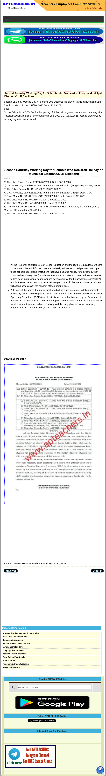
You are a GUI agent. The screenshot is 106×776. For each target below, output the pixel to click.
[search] (54, 687)
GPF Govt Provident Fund (15, 637)
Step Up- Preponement (13, 650)
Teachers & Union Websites (16, 664)
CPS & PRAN (9, 660)
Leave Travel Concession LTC (17, 643)
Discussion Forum (11, 667)
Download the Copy (15, 359)
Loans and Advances (13, 640)
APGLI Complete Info (13, 647)
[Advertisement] (54, 67)
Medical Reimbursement (14, 654)
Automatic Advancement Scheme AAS (21, 633)
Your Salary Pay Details (14, 657)
